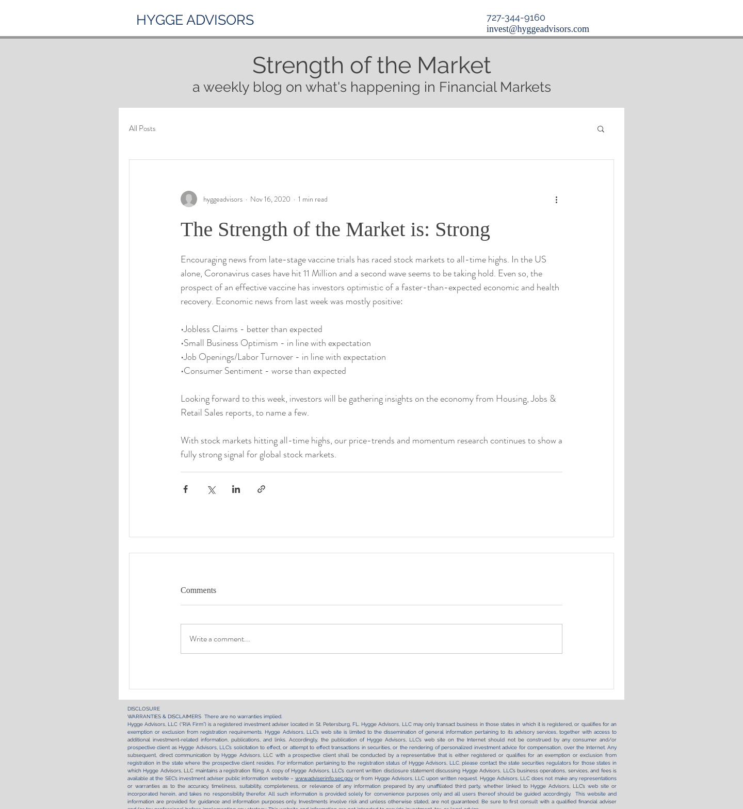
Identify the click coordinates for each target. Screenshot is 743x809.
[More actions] (556, 199)
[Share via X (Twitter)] (211, 489)
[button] (601, 128)
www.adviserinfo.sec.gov (324, 778)
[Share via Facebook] (185, 489)
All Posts (142, 128)
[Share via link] (261, 489)
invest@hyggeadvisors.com (538, 29)
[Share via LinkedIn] (236, 489)
